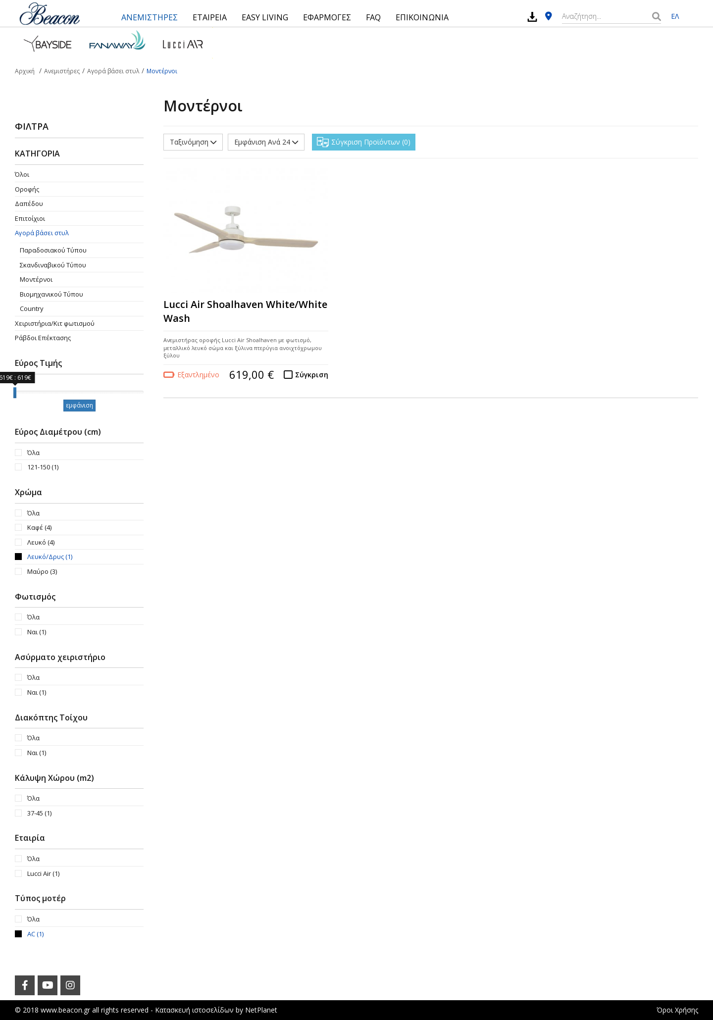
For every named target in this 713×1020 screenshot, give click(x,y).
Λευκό (40, 542)
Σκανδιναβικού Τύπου (53, 264)
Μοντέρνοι (36, 279)
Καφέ (39, 527)
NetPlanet (261, 1010)
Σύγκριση (311, 374)
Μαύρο (42, 571)
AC (35, 933)
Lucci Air (43, 873)
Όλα (33, 452)
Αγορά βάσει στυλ (42, 232)
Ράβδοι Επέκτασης (43, 337)
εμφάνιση (79, 405)
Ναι (36, 631)
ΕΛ (675, 16)
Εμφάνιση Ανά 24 (266, 142)
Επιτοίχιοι (30, 218)
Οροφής (27, 189)
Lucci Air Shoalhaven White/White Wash (245, 311)
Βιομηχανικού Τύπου (51, 294)
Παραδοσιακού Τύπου (53, 250)
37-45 (39, 813)
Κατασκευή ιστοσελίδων (194, 1010)
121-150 (42, 466)
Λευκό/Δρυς (49, 556)
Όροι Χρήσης (677, 1010)
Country (32, 308)
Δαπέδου (29, 203)
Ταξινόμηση (193, 142)
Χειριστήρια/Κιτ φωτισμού (55, 323)
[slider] (14, 392)
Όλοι (22, 174)
